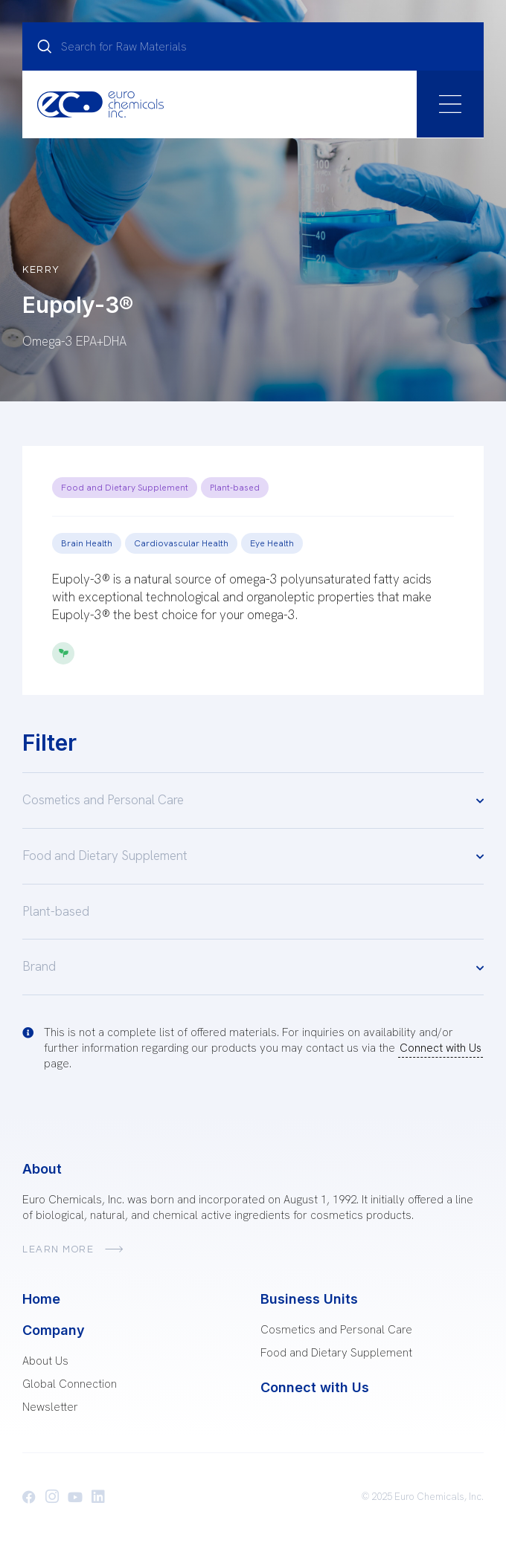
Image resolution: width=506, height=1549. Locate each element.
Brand (253, 967)
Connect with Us (440, 1048)
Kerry (41, 270)
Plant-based (235, 488)
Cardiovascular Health (181, 543)
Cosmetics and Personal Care (253, 800)
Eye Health (272, 543)
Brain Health (86, 543)
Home (41, 1299)
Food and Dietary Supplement (124, 488)
